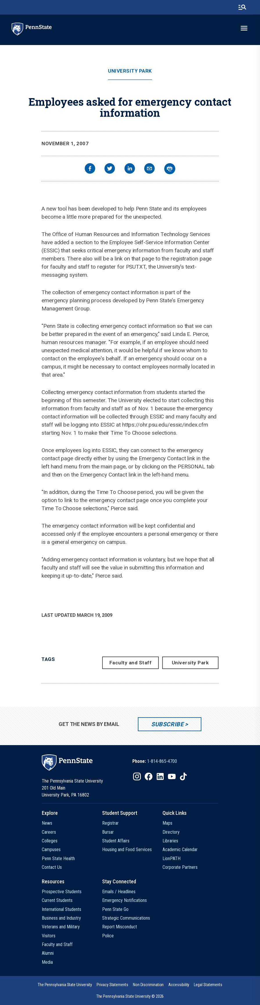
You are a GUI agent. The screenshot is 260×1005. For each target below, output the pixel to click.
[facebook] (90, 169)
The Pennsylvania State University (65, 984)
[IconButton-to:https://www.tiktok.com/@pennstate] (183, 776)
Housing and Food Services (127, 849)
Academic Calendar (180, 849)
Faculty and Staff (130, 663)
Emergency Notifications (124, 900)
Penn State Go (115, 909)
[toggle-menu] (244, 28)
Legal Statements (208, 984)
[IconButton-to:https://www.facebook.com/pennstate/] (148, 776)
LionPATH (171, 858)
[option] (154, 761)
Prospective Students (62, 891)
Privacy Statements (112, 984)
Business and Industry (61, 918)
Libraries (170, 841)
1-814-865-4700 (162, 761)
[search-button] (242, 7)
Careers (49, 832)
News (47, 823)
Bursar (108, 832)
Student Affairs (115, 841)
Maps (167, 823)
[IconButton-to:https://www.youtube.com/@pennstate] (171, 776)
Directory (171, 832)
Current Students (57, 900)
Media (47, 962)
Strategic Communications (126, 918)
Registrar (110, 823)
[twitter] (109, 169)
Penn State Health (58, 858)
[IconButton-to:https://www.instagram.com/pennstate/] (137, 776)
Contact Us (52, 867)
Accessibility (178, 984)
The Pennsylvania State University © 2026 (130, 996)
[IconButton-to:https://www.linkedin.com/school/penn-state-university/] (160, 776)
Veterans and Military (61, 927)
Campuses (51, 849)
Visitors (48, 936)
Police (108, 936)
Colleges (49, 841)
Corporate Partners (180, 867)
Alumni (48, 953)
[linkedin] (129, 169)
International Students (61, 909)
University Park (130, 71)
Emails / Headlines (119, 891)
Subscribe (167, 724)
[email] (149, 169)
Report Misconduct (119, 927)
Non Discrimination (148, 984)
